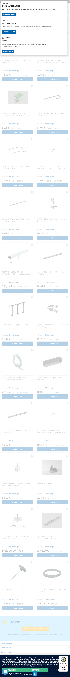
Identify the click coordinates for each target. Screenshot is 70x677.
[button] (35, 673)
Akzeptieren (35, 670)
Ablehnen (12, 670)
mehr (58, 670)
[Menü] (67, 657)
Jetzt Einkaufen (9, 32)
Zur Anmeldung (9, 14)
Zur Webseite (8, 51)
